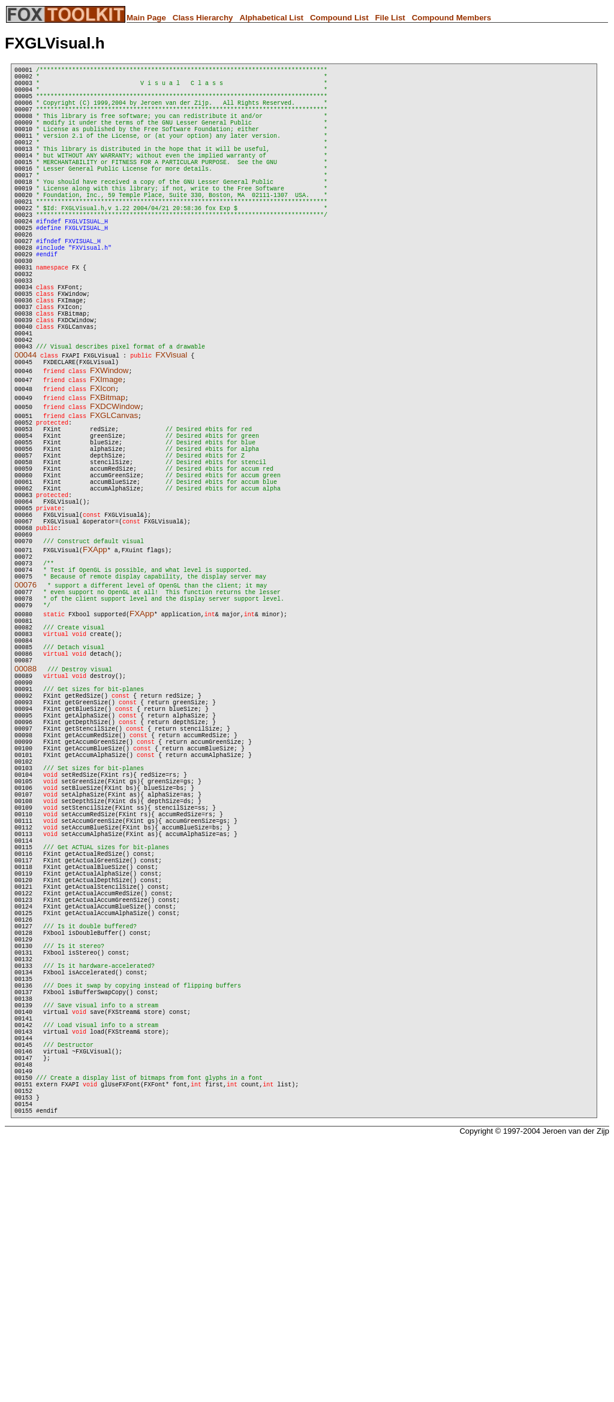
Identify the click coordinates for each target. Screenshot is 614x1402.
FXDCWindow (115, 485)
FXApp (95, 662)
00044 (25, 432)
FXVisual (171, 432)
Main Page (146, 17)
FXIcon (102, 467)
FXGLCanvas (114, 494)
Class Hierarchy (203, 17)
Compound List (339, 17)
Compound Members (452, 17)
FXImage (106, 458)
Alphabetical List (271, 17)
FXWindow (109, 449)
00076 (25, 705)
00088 (25, 807)
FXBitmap (107, 476)
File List (390, 17)
